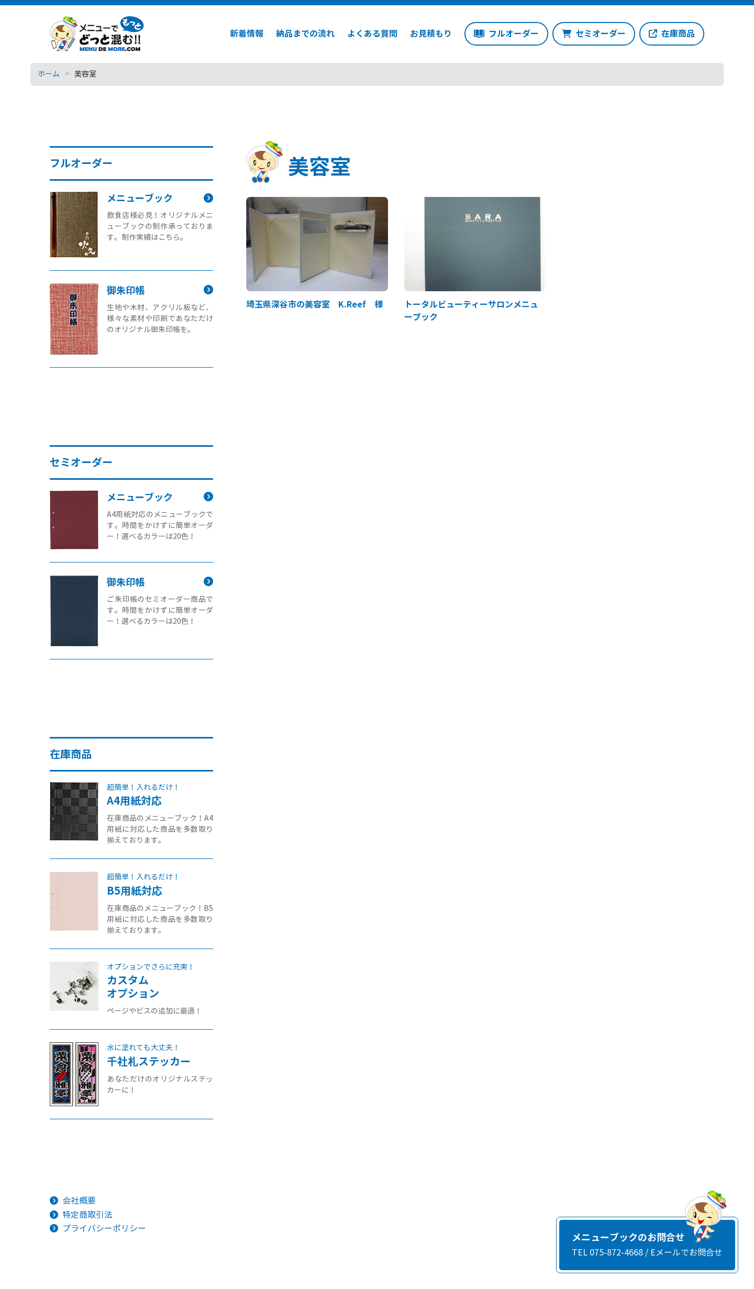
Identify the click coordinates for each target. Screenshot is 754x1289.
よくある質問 (372, 33)
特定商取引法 (87, 1215)
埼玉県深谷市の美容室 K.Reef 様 (314, 304)
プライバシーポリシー (104, 1228)
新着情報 (246, 33)
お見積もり (431, 33)
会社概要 (79, 1201)
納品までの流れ (305, 33)
